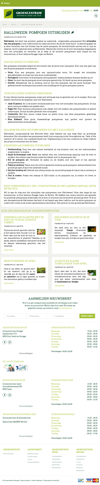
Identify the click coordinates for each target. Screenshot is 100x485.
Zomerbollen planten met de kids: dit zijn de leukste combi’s (24, 220)
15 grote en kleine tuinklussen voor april (71, 262)
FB (5, 342)
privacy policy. (65, 308)
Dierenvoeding (57, 462)
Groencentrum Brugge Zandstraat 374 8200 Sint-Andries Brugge (14, 334)
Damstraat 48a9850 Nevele (15, 421)
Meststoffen (56, 465)
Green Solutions (36, 480)
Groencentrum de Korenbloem (17, 418)
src (96, 16)
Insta (10, 342)
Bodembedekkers (33, 462)
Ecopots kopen (32, 456)
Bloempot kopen (33, 454)
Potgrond (79, 465)
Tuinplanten (56, 459)
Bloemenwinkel (8, 454)
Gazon (30, 459)
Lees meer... (9, 250)
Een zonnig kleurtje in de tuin (72, 218)
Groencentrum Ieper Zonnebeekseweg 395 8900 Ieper (12, 386)
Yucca (78, 462)
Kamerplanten (57, 456)
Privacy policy (25, 480)
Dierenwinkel (56, 468)
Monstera (79, 468)
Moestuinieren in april (20, 260)
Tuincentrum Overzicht (51, 480)
